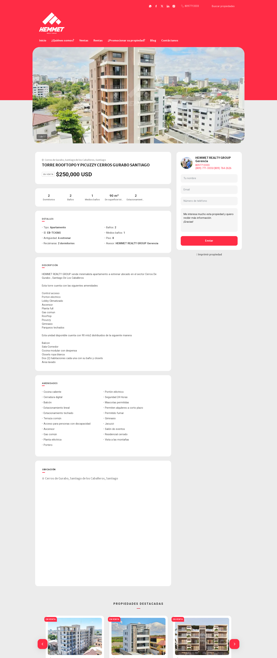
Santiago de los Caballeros (80, 159)
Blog (153, 40)
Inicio (42, 40)
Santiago (101, 159)
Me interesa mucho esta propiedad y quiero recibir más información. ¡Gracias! (209, 220)
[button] (43, 644)
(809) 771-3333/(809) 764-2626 (213, 168)
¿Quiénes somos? (62, 40)
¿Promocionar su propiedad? (126, 40)
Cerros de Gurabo (54, 159)
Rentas (98, 40)
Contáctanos (169, 40)
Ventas (83, 40)
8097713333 (202, 165)
